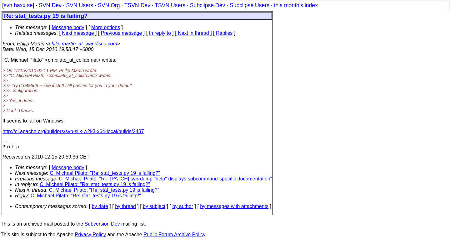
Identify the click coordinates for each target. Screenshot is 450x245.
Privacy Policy (90, 237)
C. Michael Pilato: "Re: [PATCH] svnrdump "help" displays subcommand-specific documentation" (165, 181)
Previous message (121, 33)
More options (105, 27)
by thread (125, 208)
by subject (154, 208)
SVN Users (79, 5)
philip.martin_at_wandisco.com (83, 43)
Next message (78, 33)
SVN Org (109, 5)
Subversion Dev (102, 226)
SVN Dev (50, 5)
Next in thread (193, 33)
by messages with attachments (234, 208)
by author (182, 208)
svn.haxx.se (18, 5)
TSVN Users (170, 5)
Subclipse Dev (207, 5)
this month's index (296, 5)
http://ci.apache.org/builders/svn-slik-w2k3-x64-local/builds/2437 (73, 131)
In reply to (160, 33)
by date (100, 208)
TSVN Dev (137, 5)
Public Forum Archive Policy (174, 237)
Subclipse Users (249, 5)
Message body (68, 27)
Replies (224, 33)
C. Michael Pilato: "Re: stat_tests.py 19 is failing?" (105, 175)
